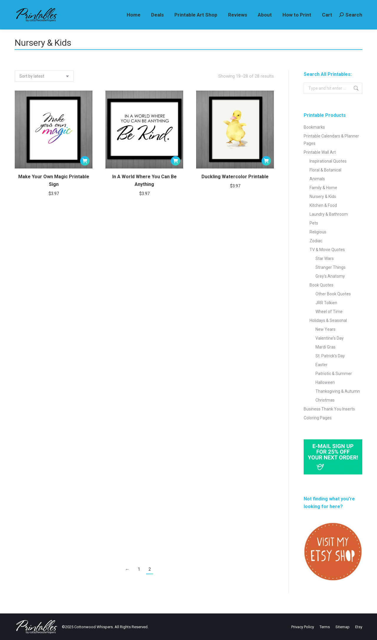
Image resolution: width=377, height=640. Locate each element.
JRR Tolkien (326, 302)
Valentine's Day (329, 338)
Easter (321, 364)
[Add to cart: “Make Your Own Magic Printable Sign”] (85, 161)
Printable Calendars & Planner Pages (331, 140)
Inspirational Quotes (328, 161)
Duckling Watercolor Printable (235, 178)
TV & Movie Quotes (327, 249)
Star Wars (324, 258)
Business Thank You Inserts (329, 409)
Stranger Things (330, 267)
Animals (317, 178)
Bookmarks (314, 127)
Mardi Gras (325, 347)
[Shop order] (44, 76)
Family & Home (323, 187)
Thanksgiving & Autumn (337, 391)
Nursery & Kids (323, 196)
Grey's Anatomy (330, 276)
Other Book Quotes (333, 294)
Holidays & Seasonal (328, 320)
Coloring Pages (318, 417)
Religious (318, 232)
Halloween (325, 382)
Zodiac (316, 240)
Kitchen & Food (323, 205)
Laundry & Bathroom (329, 214)
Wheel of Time (329, 311)
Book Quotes (321, 285)
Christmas (325, 400)
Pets (314, 223)
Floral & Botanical (325, 170)
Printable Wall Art (320, 152)
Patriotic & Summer (333, 373)
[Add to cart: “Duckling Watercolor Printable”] (266, 162)
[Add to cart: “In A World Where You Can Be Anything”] (175, 161)
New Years (325, 329)
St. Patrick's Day (330, 355)
